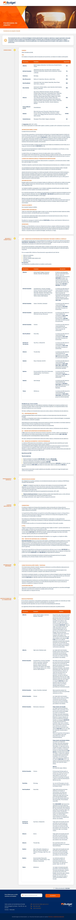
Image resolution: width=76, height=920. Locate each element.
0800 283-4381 (35, 906)
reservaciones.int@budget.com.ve (39, 904)
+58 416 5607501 (36, 908)
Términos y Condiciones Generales (56, 916)
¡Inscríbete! (53, 895)
